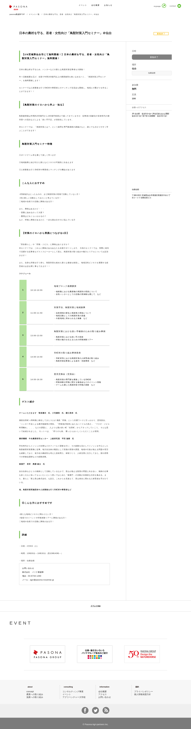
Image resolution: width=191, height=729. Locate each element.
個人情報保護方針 (142, 694)
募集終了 (154, 57)
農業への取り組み (34, 694)
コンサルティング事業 (73, 691)
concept (30, 691)
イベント (67, 694)
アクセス (102, 694)
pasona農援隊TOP (17, 14)
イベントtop (96, 606)
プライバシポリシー (143, 691)
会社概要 (102, 691)
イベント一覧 (34, 14)
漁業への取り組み (34, 697)
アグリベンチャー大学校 (74, 697)
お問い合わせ (104, 697)
